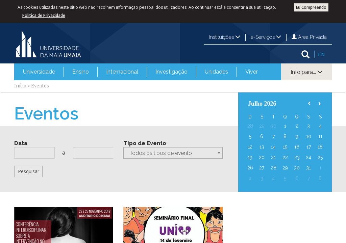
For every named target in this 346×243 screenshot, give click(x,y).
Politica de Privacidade (43, 15)
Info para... (307, 72)
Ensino (80, 72)
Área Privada (309, 37)
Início (20, 86)
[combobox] (172, 153)
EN (321, 54)
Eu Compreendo (311, 7)
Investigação (171, 72)
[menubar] (140, 71)
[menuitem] (39, 71)
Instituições (224, 37)
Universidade (39, 72)
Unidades (216, 72)
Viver (251, 72)
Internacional (122, 72)
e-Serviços (266, 37)
